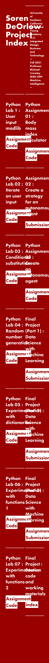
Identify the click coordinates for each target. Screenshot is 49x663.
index (32, 605)
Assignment (18, 139)
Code (11, 146)
